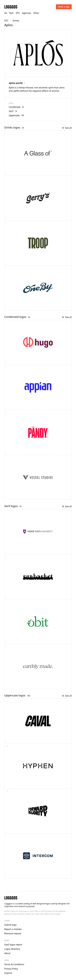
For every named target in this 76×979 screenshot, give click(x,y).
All (5, 13)
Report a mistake (12, 929)
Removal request (12, 933)
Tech (11, 13)
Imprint (8, 973)
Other (36, 13)
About (7, 953)
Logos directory (12, 948)
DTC (18, 13)
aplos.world (17, 83)
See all (67, 127)
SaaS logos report (13, 944)
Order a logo (64, 6)
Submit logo (10, 924)
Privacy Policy (11, 968)
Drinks (16, 20)
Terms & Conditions (14, 964)
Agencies (26, 13)
